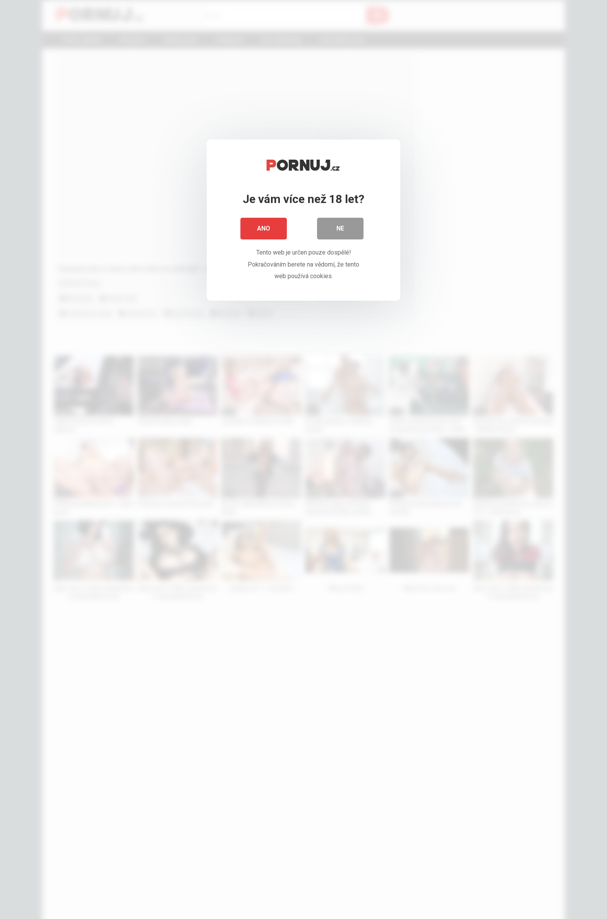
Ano (263, 228)
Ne (340, 228)
